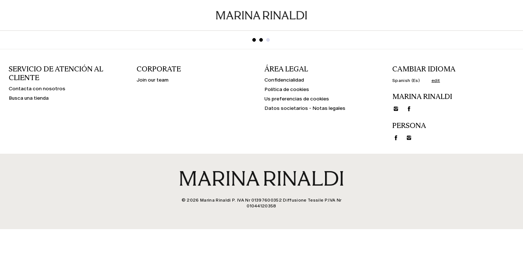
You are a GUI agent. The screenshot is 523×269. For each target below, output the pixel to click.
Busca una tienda (29, 98)
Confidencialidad (284, 80)
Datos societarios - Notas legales (304, 108)
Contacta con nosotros (37, 88)
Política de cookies (286, 89)
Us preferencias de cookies (296, 99)
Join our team (153, 80)
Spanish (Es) (406, 80)
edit (435, 80)
